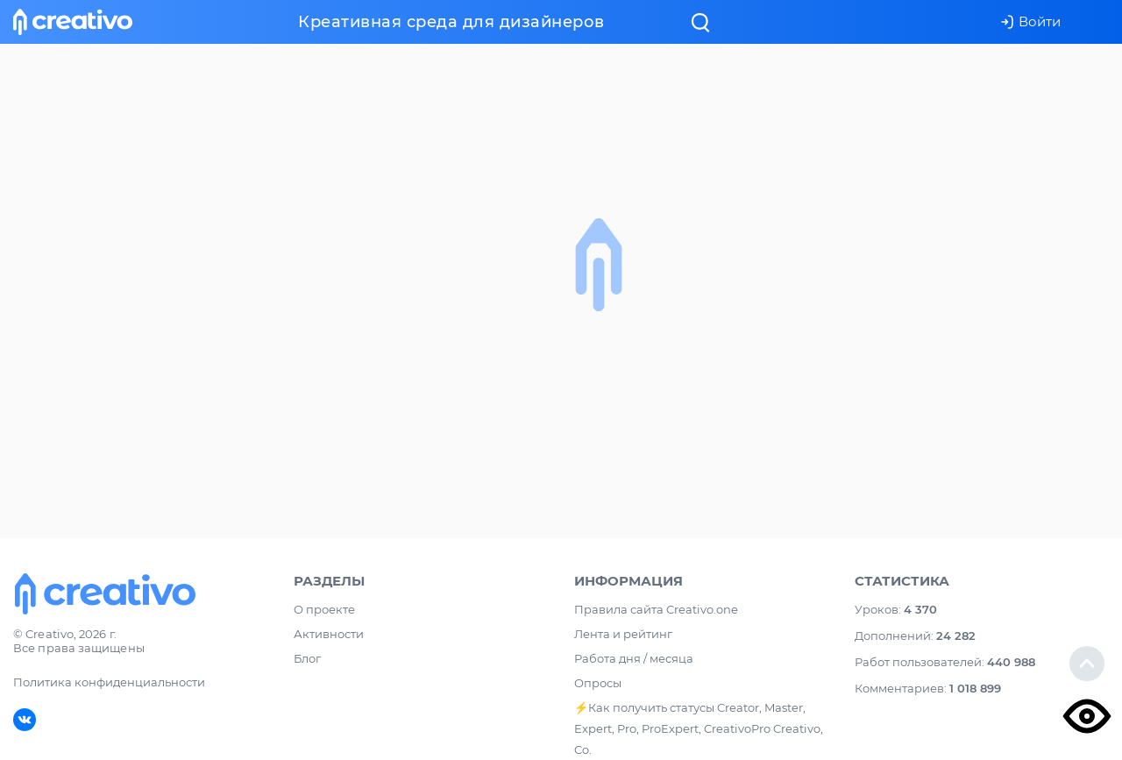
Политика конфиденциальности (109, 682)
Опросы (597, 683)
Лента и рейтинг (623, 634)
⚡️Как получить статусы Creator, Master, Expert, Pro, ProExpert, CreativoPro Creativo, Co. (698, 728)
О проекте (324, 609)
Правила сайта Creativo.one (656, 609)
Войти (1030, 21)
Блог (307, 658)
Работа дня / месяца (633, 658)
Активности (329, 634)
